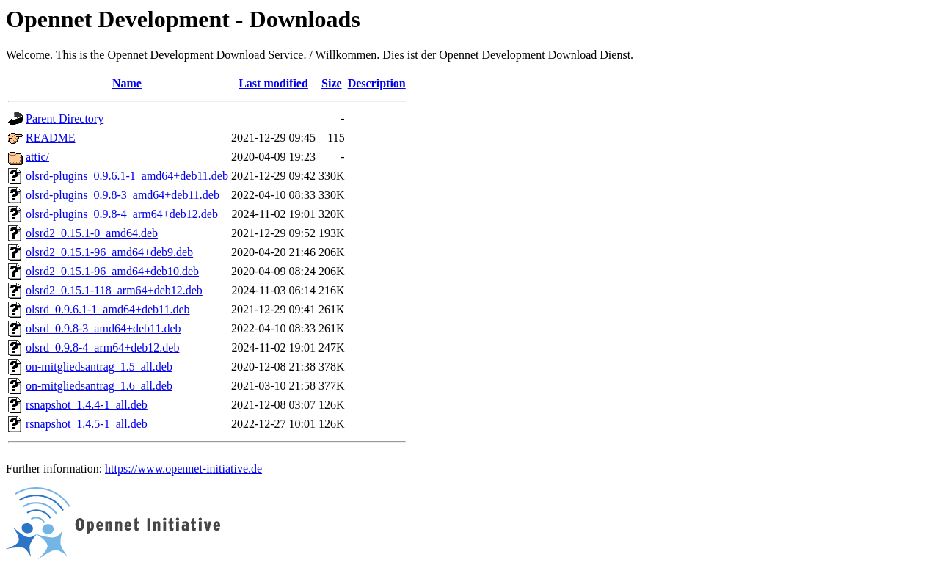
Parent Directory (64, 118)
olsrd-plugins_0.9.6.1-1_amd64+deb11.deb (127, 176)
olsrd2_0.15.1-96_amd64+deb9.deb (109, 252)
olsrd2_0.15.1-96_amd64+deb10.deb (112, 271)
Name (127, 83)
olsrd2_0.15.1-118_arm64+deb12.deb (114, 290)
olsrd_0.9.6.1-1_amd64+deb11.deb (108, 309)
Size (331, 83)
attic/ (37, 156)
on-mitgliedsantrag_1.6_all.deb (99, 385)
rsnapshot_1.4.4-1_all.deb (87, 404)
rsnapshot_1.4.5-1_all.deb (87, 424)
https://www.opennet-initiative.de (183, 468)
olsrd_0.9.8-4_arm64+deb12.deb (102, 347)
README (51, 137)
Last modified (273, 83)
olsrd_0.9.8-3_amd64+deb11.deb (103, 328)
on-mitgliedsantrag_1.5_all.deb (99, 366)
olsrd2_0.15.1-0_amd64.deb (92, 233)
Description (377, 83)
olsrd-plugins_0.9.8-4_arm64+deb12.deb (122, 214)
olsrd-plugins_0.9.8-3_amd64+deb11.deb (122, 195)
